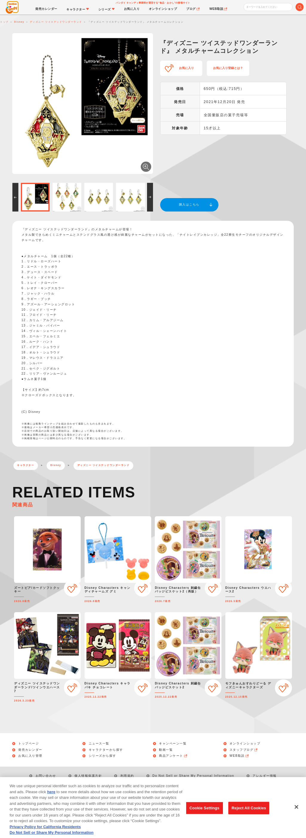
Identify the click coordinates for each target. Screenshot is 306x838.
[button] (15, 197)
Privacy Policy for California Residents (45, 835)
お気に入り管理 (30, 755)
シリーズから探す (102, 755)
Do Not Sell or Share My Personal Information (193, 775)
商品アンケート (173, 755)
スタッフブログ (244, 749)
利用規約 (127, 775)
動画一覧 (166, 749)
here (51, 800)
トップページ (28, 743)
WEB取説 (239, 755)
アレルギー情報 (265, 775)
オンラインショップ (245, 743)
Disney (56, 465)
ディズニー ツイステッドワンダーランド (103, 465)
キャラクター (25, 465)
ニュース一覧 (99, 743)
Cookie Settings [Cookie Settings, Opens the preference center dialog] (204, 816)
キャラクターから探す (106, 749)
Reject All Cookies (249, 816)
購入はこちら (189, 204)
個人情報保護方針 (88, 775)
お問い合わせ (46, 775)
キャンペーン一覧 (172, 743)
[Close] (296, 815)
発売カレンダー (30, 749)
